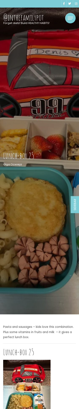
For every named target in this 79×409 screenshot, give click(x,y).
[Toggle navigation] (70, 18)
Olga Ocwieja (12, 164)
